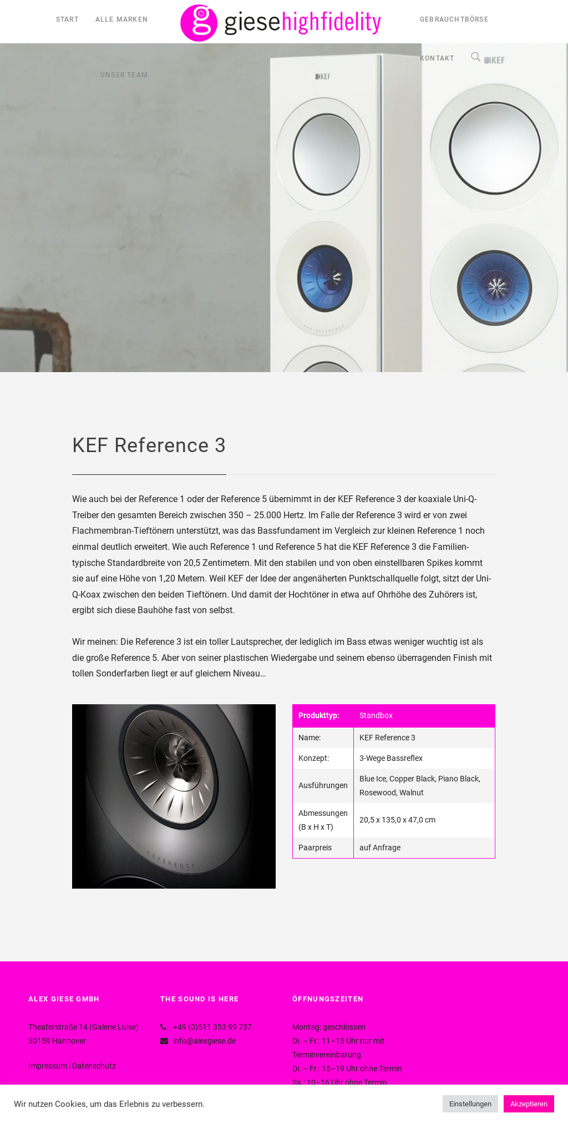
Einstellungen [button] (470, 1104)
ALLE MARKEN (121, 19)
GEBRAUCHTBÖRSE (454, 19)
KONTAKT (437, 58)
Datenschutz (94, 1065)
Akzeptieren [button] (528, 1104)
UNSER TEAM (124, 75)
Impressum (47, 1065)
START (67, 19)
